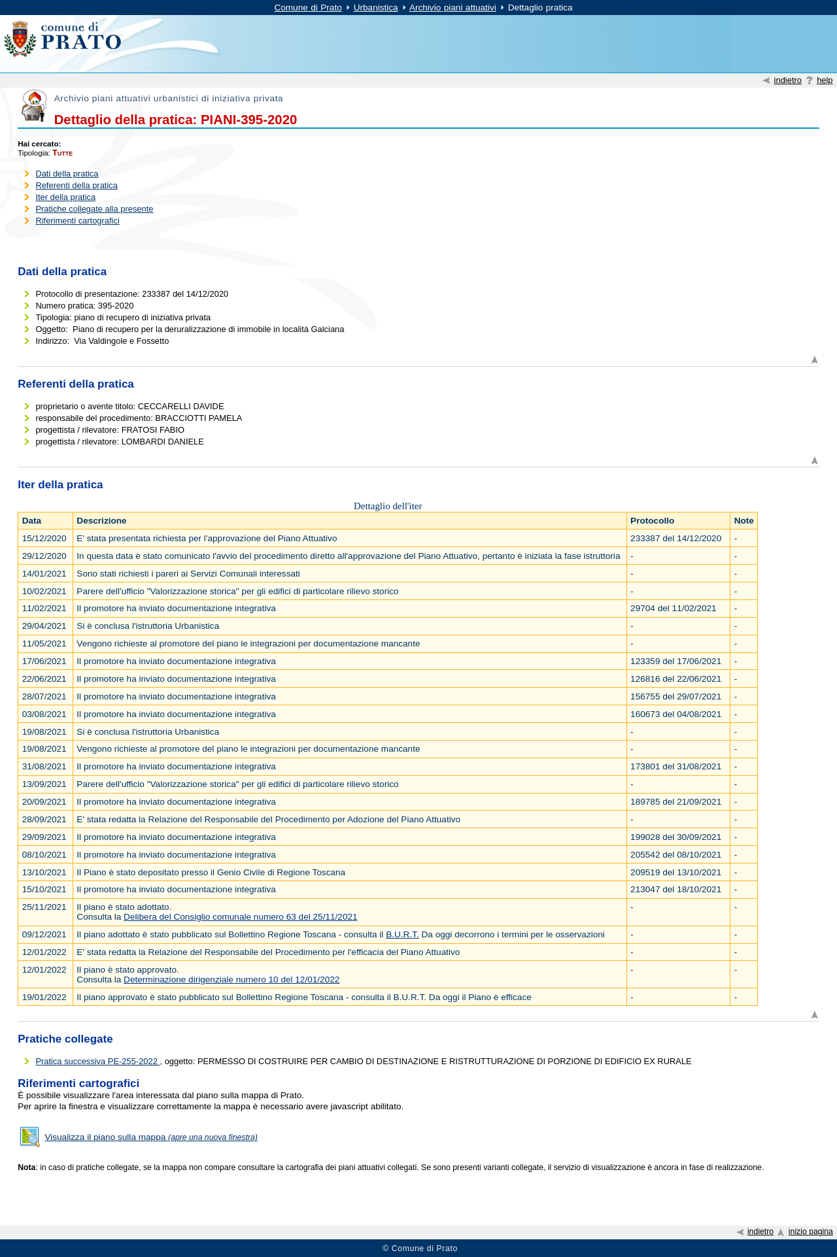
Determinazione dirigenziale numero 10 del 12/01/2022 (231, 979)
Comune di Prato (307, 7)
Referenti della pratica (76, 185)
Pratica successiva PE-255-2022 (97, 1061)
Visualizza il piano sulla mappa (150, 1137)
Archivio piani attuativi (452, 7)
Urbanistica (376, 7)
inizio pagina (811, 1231)
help (824, 80)
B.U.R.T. (402, 934)
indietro (788, 80)
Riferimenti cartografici (77, 221)
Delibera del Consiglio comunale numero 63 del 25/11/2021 (240, 917)
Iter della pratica (65, 197)
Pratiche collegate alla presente (94, 209)
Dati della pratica (66, 173)
